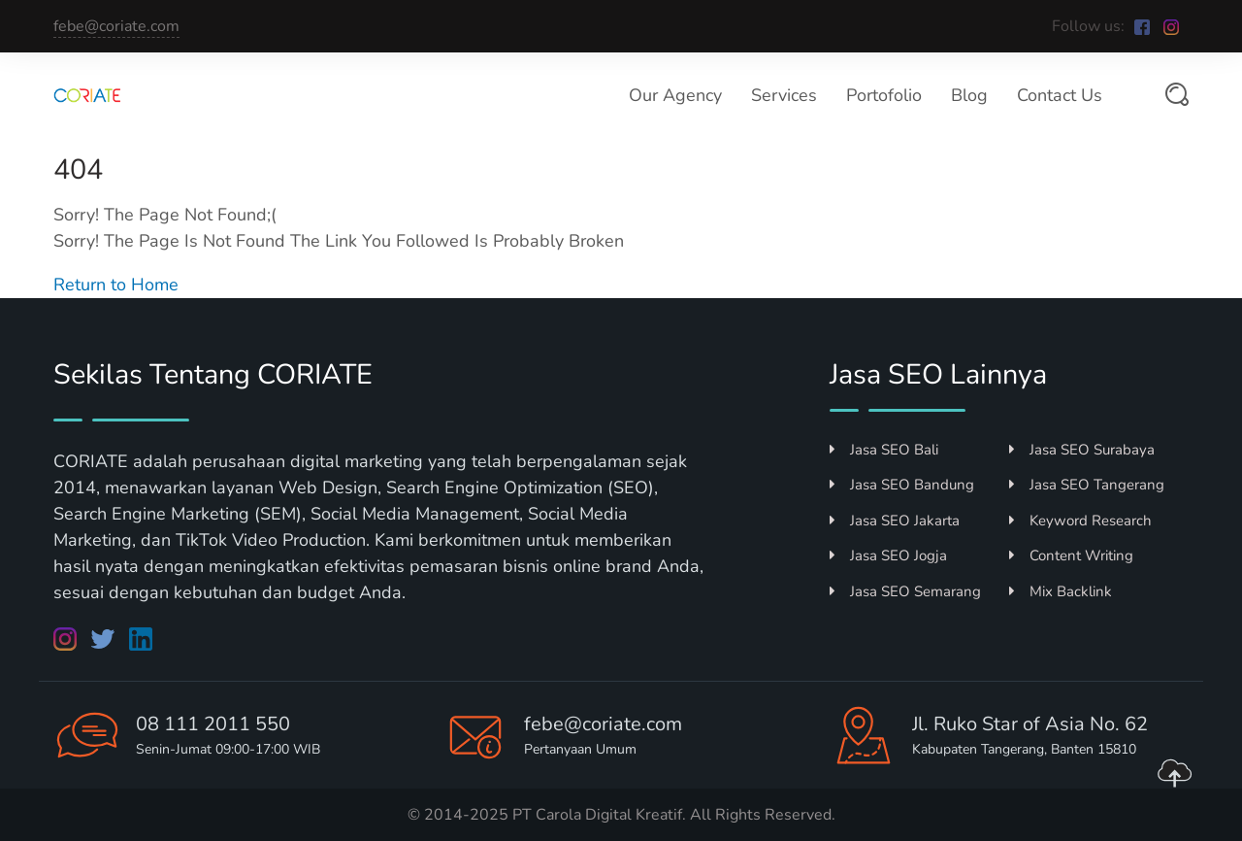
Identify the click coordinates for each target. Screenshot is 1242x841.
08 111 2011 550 (213, 724)
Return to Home (116, 284)
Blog (969, 95)
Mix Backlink (1060, 591)
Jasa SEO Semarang (905, 591)
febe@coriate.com (116, 26)
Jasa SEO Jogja (888, 555)
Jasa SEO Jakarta (895, 520)
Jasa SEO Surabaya (1082, 449)
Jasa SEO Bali (884, 449)
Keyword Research (1080, 520)
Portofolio (884, 95)
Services (784, 95)
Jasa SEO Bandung (902, 484)
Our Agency (675, 95)
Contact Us (1059, 95)
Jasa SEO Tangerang (1086, 484)
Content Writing (1071, 555)
